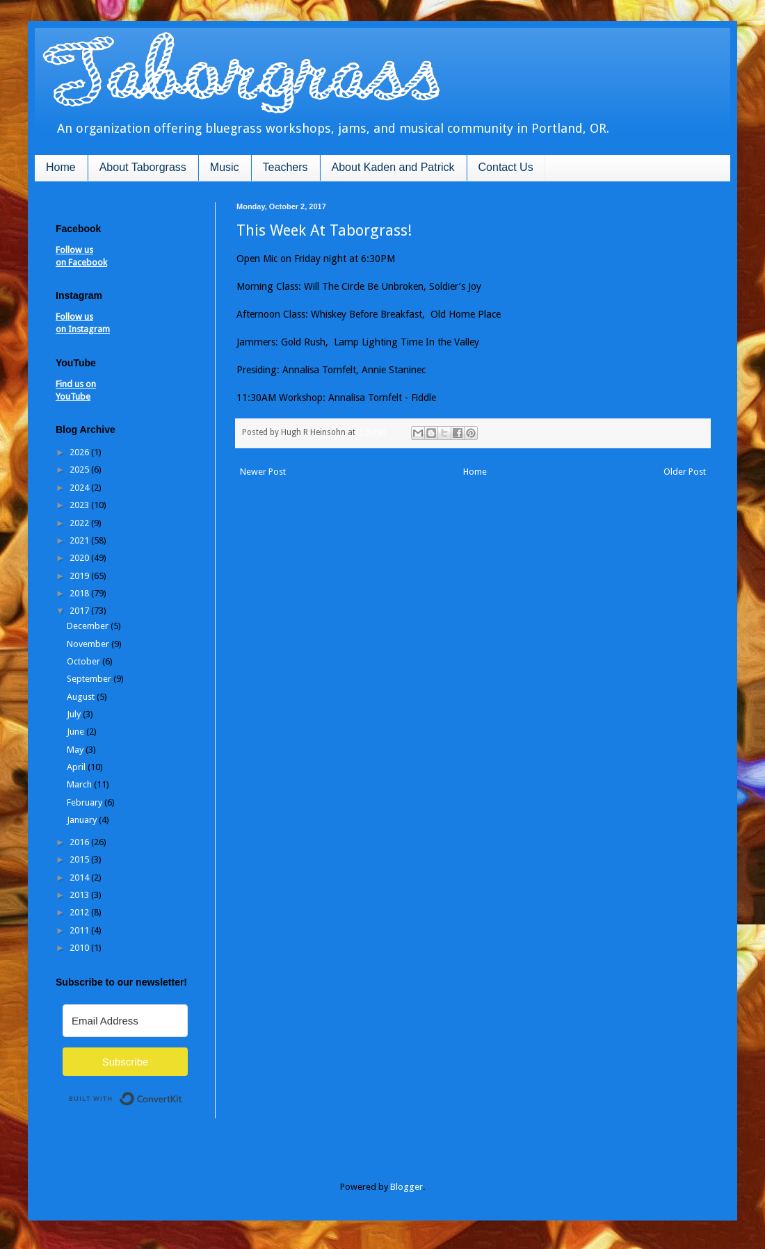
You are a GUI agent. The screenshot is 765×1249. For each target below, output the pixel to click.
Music (224, 167)
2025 (80, 469)
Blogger (406, 1187)
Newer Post (263, 471)
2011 (80, 930)
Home (61, 167)
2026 (80, 452)
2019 (80, 576)
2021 (80, 540)
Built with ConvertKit (182, 1093)
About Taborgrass (142, 167)
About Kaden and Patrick (393, 167)
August (82, 697)
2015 (80, 859)
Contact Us (505, 167)
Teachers (285, 167)
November (89, 644)
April (77, 767)
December (89, 626)
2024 (80, 487)
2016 (80, 842)
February (85, 802)
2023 (80, 505)
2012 (80, 912)
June (76, 731)
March (80, 784)
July (75, 714)
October (84, 661)
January (83, 820)
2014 (80, 877)
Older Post (684, 471)
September (90, 679)
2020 (80, 558)
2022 (80, 523)
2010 (80, 947)
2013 (80, 895)
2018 (80, 593)
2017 (80, 610)
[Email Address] (125, 1020)
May (76, 749)
